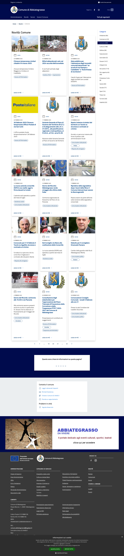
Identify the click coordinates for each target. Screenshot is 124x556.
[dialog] (62, 545)
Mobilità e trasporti (42, 495)
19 (48, 344)
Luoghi (90, 489)
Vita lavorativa (40, 480)
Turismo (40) (103, 99)
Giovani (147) (103, 61)
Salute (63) (103, 84)
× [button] (122, 537)
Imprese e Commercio (42, 483)
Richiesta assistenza (42, 514)
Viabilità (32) (103, 102)
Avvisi (17, 55)
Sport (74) (102, 91)
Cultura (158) (103, 47)
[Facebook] (91, 10)
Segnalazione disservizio (43, 508)
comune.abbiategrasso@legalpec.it (21, 528)
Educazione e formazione (69, 474)
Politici (13, 487)
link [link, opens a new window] (79, 545)
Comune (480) (104, 43)
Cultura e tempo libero (43, 477)
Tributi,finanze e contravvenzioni (72, 480)
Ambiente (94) (104, 35)
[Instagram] (96, 10)
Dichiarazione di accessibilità (70, 514)
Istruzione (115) (104, 69)
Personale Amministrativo (18, 490)
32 (67, 344)
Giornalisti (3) (104, 58)
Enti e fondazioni (16, 483)
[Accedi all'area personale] (104, 2)
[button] (62, 553)
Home (14, 24)
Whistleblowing (67, 517)
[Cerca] (111, 10)
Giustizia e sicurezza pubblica (71, 477)
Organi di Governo (16, 474)
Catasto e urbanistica (42, 490)
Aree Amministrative (17, 477)
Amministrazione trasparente (71, 505)
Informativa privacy (68, 508)
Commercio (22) (104, 39)
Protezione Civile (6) (105, 79)
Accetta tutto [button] (55, 549)
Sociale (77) (103, 88)
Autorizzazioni (66, 490)
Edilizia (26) (103, 50)
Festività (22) (103, 54)
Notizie (46, 55)
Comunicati (91, 477)
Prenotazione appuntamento (44, 505)
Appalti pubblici (41, 487)
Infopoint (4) (103, 65)
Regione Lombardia (16, 2)
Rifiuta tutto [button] (69, 549)
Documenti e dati (16, 493)
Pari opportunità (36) (104, 73)
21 (58, 344)
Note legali (65, 511)
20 (53, 344)
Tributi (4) (102, 95)
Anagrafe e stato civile (43, 474)
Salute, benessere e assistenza (71, 486)
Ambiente (65, 483)
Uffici (12, 480)
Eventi (90, 492)
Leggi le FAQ (40, 511)
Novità (21, 24)
